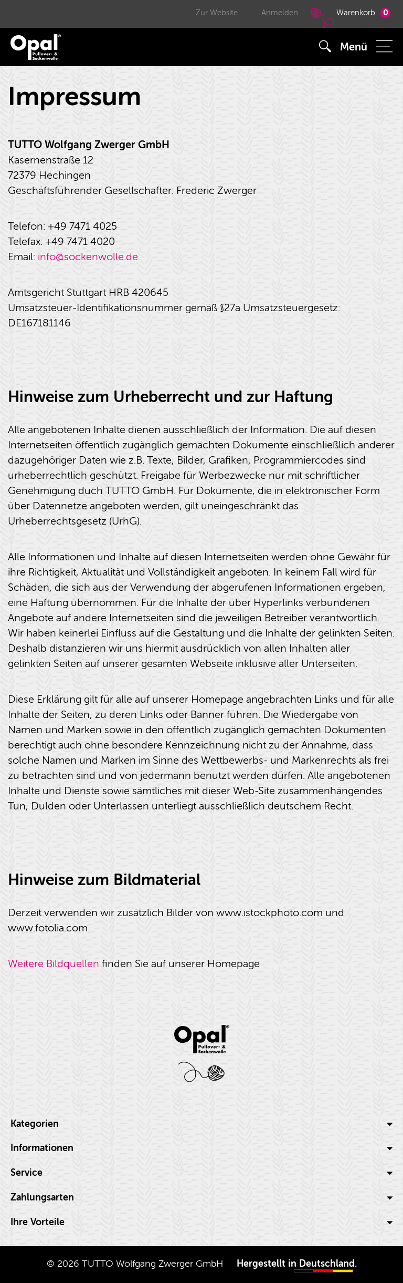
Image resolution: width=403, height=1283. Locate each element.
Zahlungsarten (201, 1198)
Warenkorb (349, 17)
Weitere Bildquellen (53, 964)
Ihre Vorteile (201, 1222)
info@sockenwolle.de (88, 257)
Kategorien (201, 1124)
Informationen (201, 1148)
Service (201, 1173)
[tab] (201, 1124)
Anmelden (279, 12)
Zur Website (217, 12)
